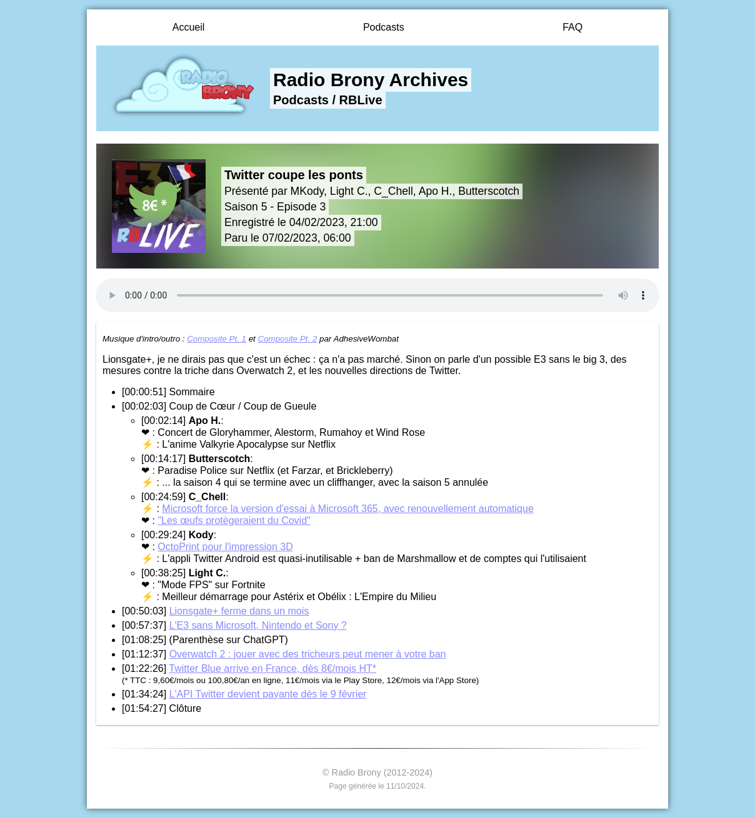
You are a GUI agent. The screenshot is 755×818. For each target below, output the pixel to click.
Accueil (188, 27)
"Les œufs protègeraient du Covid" (234, 520)
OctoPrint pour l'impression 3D (225, 546)
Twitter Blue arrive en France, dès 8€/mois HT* (272, 668)
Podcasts (383, 27)
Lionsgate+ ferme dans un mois (239, 611)
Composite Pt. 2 (288, 338)
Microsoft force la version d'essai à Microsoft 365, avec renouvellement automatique (347, 508)
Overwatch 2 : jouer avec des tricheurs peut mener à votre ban (307, 654)
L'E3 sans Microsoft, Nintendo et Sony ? (258, 625)
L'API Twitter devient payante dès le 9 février (268, 694)
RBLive (360, 100)
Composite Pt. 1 (216, 338)
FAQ (572, 27)
